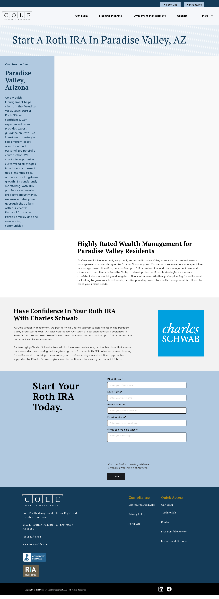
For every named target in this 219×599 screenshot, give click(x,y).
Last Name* (114, 391)
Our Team (81, 15)
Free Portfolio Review (174, 531)
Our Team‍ (167, 504)
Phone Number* (117, 404)
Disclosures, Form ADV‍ (142, 504)
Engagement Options (173, 541)
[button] (205, 16)
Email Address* (116, 417)
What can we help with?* (122, 429)
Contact (182, 15)
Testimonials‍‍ (168, 512)
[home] (17, 15)
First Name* (115, 379)
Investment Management (149, 15)
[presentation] (132, 454)
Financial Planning (110, 15)
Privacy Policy (137, 514)
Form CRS (134, 523)
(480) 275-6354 (32, 536)
